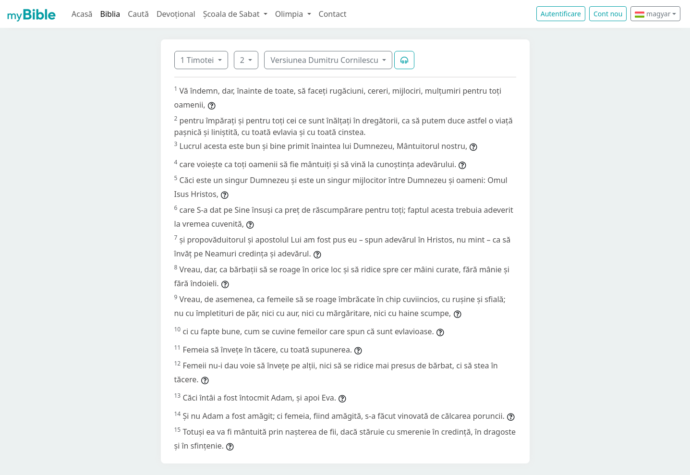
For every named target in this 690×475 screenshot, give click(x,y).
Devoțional (176, 14)
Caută (138, 14)
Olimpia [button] (290, 14)
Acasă (82, 14)
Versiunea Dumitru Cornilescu (325, 60)
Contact (333, 14)
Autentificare (561, 13)
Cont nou (607, 13)
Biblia (110, 14)
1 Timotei (198, 60)
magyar (652, 13)
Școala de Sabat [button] (232, 14)
